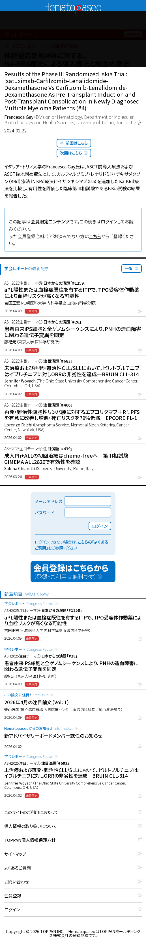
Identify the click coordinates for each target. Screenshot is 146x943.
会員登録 (12, 895)
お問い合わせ (16, 882)
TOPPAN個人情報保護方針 (29, 840)
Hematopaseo (73, 5)
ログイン (109, 221)
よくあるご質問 (17, 868)
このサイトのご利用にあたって (31, 812)
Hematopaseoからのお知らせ (38, 728)
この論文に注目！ (26, 695)
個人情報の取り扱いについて (30, 826)
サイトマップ (15, 854)
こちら (95, 236)
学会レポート (28, 603)
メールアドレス (49, 501)
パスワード (45, 513)
